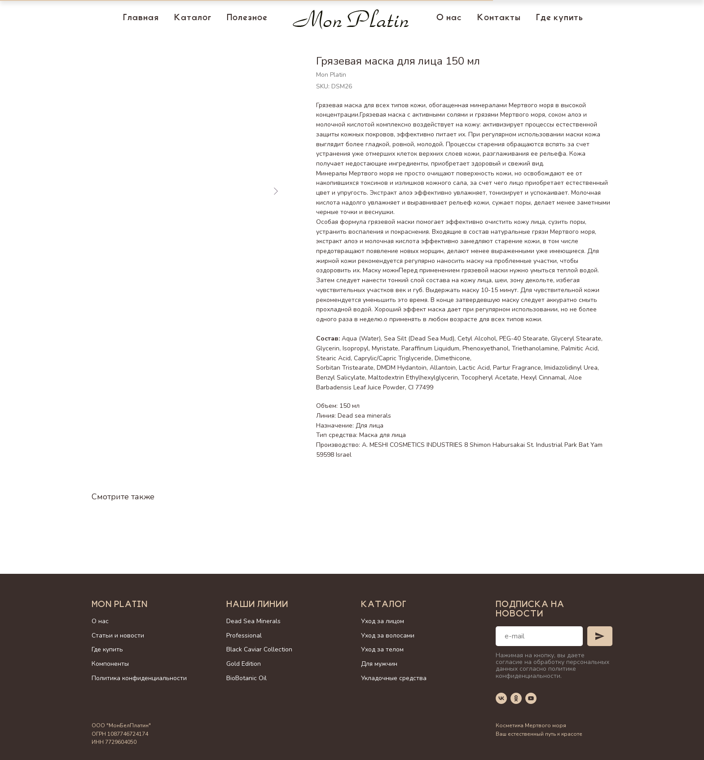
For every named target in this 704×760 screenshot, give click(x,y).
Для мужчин (379, 664)
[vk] (501, 698)
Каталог (192, 18)
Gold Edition (243, 664)
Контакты (499, 18)
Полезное (247, 18)
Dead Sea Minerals (253, 621)
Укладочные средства (394, 678)
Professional (244, 635)
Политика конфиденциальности (139, 678)
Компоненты (110, 664)
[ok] (516, 698)
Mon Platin (120, 605)
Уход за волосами (387, 635)
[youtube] (531, 698)
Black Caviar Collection (259, 649)
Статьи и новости (118, 635)
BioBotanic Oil (246, 678)
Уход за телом (382, 649)
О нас (449, 18)
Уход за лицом (382, 621)
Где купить (559, 18)
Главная (141, 18)
